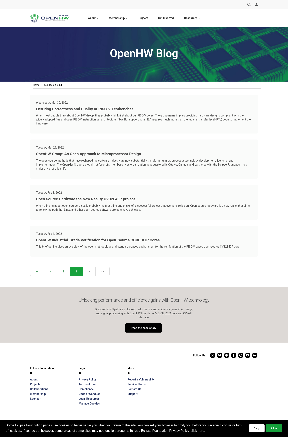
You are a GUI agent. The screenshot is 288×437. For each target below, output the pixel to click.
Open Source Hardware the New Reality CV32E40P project (85, 199)
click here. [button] (198, 430)
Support (133, 394)
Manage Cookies (89, 403)
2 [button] (76, 271)
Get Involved (166, 18)
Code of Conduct (89, 394)
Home (36, 85)
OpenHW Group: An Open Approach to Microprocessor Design (88, 154)
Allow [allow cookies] (274, 428)
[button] (37, 271)
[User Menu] (256, 5)
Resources (192, 18)
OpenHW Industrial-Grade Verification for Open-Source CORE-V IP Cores (98, 240)
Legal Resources (89, 398)
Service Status (137, 384)
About (93, 18)
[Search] (249, 5)
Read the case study (143, 328)
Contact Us (134, 389)
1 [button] (63, 271)
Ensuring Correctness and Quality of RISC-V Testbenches (84, 109)
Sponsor (35, 398)
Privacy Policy (87, 379)
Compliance (86, 389)
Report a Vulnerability (141, 379)
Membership (118, 18)
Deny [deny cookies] (257, 428)
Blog (59, 85)
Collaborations (39, 389)
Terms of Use (87, 384)
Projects (143, 18)
